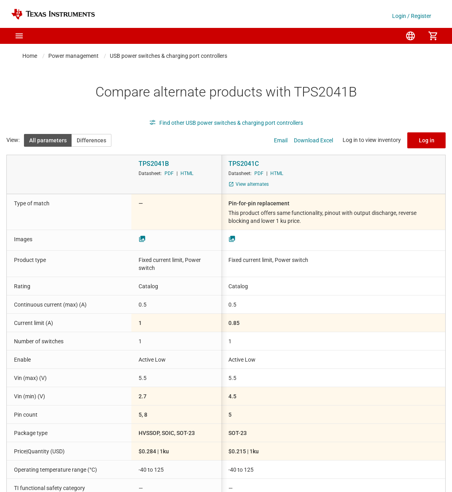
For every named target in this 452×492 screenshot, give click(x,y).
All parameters (48, 140)
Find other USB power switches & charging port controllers (226, 123)
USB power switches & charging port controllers (168, 56)
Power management (73, 56)
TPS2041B (154, 163)
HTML (186, 173)
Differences (91, 140)
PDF (169, 173)
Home (29, 56)
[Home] (53, 14)
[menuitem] (410, 36)
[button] (19, 36)
